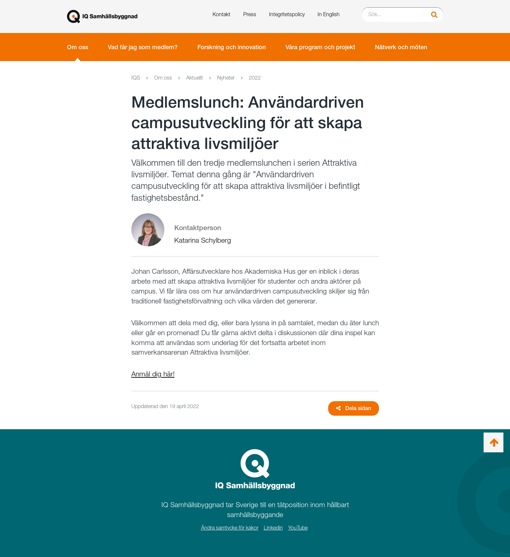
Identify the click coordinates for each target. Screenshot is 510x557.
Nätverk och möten (401, 47)
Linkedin (273, 528)
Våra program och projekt (320, 47)
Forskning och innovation (231, 47)
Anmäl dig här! (153, 374)
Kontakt (221, 14)
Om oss (77, 47)
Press (249, 14)
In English (329, 14)
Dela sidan (353, 408)
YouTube (298, 528)
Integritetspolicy (287, 14)
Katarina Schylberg (202, 240)
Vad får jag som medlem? (143, 47)
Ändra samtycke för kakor (229, 528)
